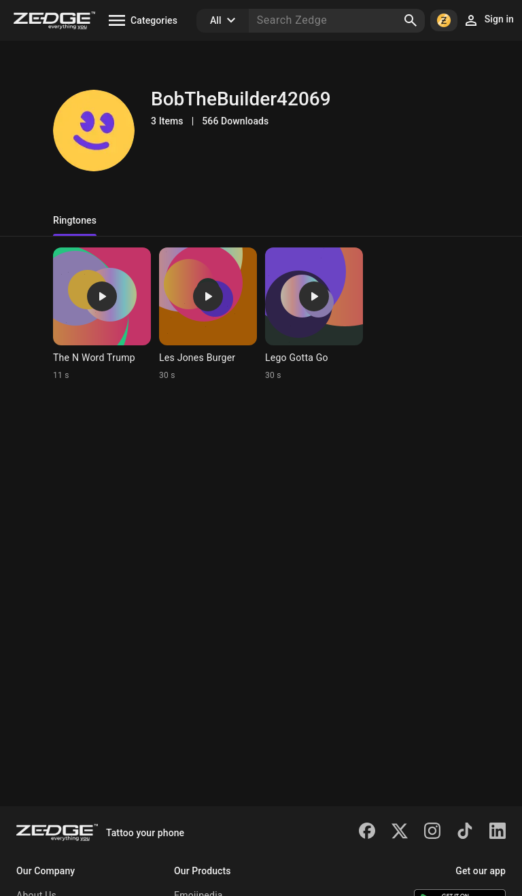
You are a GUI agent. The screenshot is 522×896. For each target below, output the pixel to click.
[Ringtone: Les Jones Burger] (208, 314)
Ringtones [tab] (75, 220)
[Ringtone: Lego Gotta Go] (314, 314)
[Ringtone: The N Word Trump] (102, 314)
